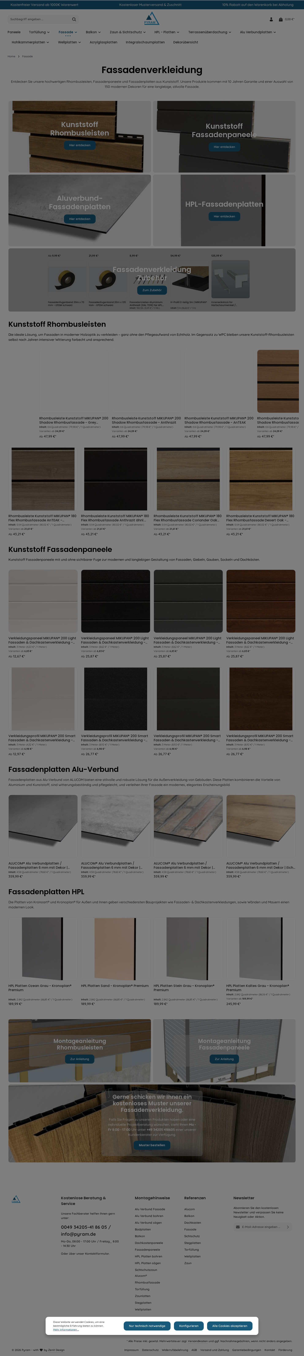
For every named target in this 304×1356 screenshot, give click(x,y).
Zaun (187, 1263)
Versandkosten (198, 1341)
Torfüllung (142, 1289)
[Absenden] (288, 1227)
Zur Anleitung (79, 1061)
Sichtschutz (192, 1236)
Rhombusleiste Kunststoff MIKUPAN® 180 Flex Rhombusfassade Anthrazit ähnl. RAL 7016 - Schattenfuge (115, 520)
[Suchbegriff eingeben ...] (38, 21)
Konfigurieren (191, 1326)
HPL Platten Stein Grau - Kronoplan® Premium (184, 990)
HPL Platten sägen (148, 1263)
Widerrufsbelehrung (175, 1350)
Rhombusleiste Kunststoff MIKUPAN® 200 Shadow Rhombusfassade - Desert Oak (42, 422)
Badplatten (143, 1229)
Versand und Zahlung (214, 1350)
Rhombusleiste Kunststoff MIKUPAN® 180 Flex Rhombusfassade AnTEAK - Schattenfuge (42, 520)
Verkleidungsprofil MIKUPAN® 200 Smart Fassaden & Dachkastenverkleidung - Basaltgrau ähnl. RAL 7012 (187, 740)
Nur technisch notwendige (151, 1326)
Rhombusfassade (147, 1282)
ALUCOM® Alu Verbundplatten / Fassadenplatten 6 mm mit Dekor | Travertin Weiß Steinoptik (110, 867)
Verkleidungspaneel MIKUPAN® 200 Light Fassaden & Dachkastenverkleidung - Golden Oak (260, 642)
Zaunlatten (142, 1296)
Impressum (131, 1350)
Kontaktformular (97, 1254)
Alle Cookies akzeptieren (230, 1326)
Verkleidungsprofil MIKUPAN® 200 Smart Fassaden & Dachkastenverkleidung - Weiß (42, 740)
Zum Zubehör (152, 292)
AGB (194, 1350)
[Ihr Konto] (271, 21)
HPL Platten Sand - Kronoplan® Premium (115, 988)
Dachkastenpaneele (149, 1243)
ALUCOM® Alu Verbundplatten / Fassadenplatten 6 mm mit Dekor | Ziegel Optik (183, 867)
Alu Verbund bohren (149, 1216)
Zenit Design (56, 1350)
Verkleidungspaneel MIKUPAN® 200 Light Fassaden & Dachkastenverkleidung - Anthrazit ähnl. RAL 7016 (115, 642)
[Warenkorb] (286, 21)
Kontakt (270, 1350)
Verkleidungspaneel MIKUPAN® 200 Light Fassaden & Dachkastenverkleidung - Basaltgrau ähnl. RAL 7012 (187, 642)
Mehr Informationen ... (66, 1329)
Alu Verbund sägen (148, 1223)
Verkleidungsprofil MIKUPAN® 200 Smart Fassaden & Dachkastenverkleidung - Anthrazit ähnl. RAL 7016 (114, 740)
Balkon (140, 1236)
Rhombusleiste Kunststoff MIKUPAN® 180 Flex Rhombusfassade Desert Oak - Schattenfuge (260, 520)
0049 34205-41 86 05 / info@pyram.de (86, 1230)
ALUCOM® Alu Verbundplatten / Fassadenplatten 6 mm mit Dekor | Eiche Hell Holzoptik (260, 867)
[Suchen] (74, 21)
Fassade (190, 1229)
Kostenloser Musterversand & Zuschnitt (150, 5)
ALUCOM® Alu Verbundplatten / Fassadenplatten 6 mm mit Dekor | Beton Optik (38, 867)
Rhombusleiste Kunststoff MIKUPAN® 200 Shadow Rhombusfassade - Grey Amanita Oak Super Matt (115, 422)
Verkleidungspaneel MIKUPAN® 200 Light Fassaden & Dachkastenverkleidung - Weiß (42, 642)
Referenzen (195, 1198)
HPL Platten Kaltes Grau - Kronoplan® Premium (257, 990)
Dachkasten (192, 1223)
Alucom (189, 1209)
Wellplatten (143, 1309)
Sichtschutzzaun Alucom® (146, 1273)
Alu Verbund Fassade (150, 1209)
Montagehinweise (152, 1198)
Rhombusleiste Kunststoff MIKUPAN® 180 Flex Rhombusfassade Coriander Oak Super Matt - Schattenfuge (188, 520)
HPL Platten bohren (148, 1256)
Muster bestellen (152, 1147)
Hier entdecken (79, 147)
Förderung (285, 1350)
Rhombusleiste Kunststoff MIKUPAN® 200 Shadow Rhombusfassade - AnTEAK (260, 422)
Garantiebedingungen (246, 1350)
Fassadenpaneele (147, 1250)
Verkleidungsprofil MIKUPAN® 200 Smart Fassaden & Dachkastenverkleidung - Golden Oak (259, 740)
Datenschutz (150, 1350)
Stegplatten (143, 1303)
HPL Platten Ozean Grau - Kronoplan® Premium (40, 990)
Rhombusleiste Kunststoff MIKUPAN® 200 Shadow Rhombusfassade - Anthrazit (188, 422)
